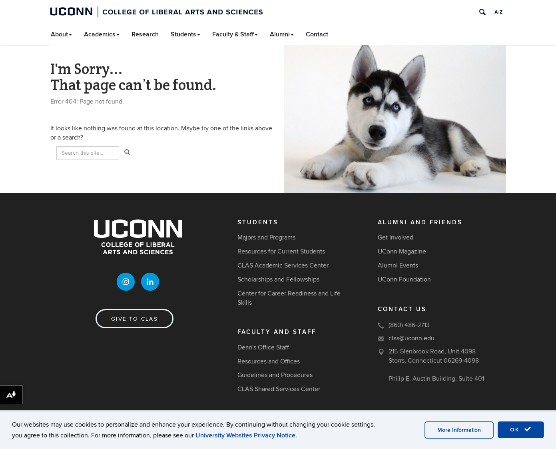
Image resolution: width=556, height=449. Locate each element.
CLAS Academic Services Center (283, 265)
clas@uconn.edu (411, 338)
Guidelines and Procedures (275, 375)
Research (145, 34)
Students (185, 34)
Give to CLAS (134, 318)
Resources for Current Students (281, 251)
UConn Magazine (402, 251)
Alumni (282, 34)
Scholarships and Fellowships (278, 279)
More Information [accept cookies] (459, 430)
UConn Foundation (404, 279)
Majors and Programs (266, 237)
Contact (317, 34)
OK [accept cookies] (521, 429)
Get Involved (395, 237)
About (61, 34)
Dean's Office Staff (263, 347)
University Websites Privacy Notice (245, 435)
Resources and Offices (268, 361)
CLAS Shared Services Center (278, 389)
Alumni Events (398, 265)
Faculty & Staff (235, 34)
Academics (102, 34)
